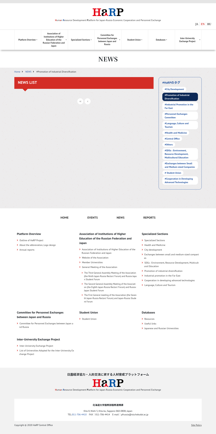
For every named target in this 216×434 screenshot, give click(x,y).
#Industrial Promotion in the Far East (179, 106)
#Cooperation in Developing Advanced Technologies (179, 180)
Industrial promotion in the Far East (162, 275)
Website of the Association (95, 257)
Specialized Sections (154, 240)
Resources (149, 318)
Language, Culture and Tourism (160, 285)
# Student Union (173, 172)
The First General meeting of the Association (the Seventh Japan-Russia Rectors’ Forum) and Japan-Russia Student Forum (110, 298)
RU (209, 24)
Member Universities (92, 262)
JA (196, 24)
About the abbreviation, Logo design (37, 245)
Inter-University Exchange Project (36, 345)
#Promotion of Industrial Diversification (177, 97)
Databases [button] (161, 39)
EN (203, 24)
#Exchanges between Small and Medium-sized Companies (180, 165)
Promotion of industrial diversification (163, 270)
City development (153, 249)
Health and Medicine (154, 245)
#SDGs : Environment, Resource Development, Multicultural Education (176, 154)
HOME (64, 217)
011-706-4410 (79, 414)
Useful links (150, 323)
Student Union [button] (134, 39)
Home (17, 71)
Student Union (89, 318)
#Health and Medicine (176, 132)
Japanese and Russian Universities (161, 328)
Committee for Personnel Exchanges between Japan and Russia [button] (107, 40)
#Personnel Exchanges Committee (176, 115)
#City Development (174, 89)
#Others (169, 144)
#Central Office (172, 138)
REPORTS (149, 217)
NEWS (28, 71)
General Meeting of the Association (99, 267)
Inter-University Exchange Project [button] (187, 40)
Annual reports (26, 249)
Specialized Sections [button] (80, 39)
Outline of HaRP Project (31, 240)
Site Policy (196, 425)
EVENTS (92, 217)
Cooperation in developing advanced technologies (169, 280)
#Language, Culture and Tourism (177, 125)
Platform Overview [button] (27, 39)
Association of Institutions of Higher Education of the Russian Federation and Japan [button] (54, 39)
